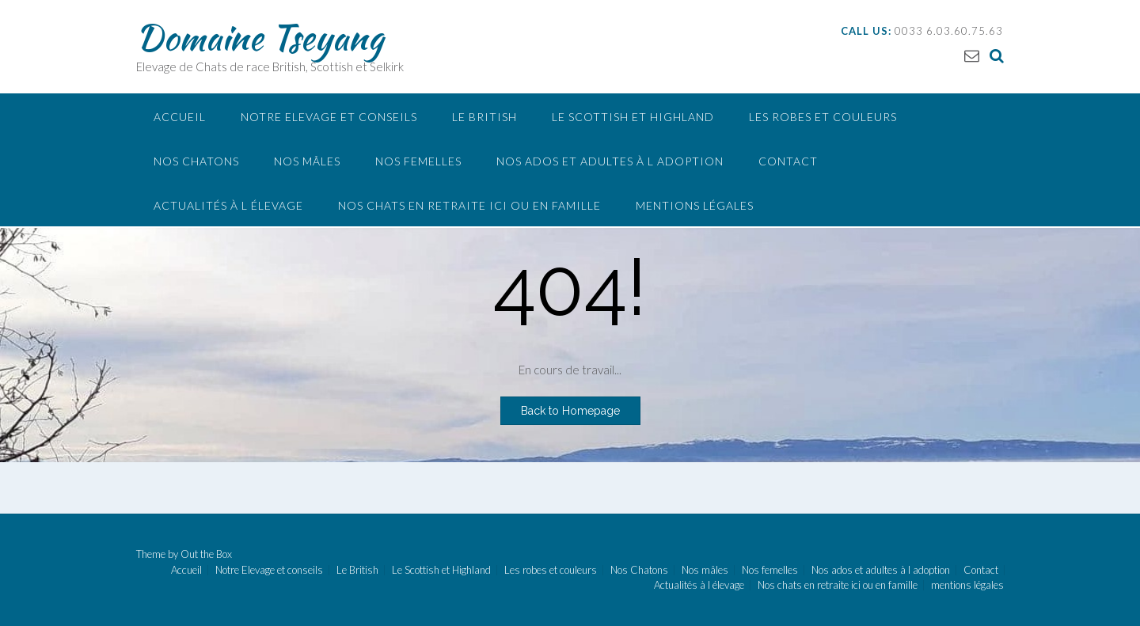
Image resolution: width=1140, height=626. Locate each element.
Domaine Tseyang (259, 37)
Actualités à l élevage (228, 205)
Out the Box (206, 554)
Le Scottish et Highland (633, 116)
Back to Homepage (570, 410)
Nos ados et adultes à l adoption (610, 161)
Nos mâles (307, 161)
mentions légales (695, 205)
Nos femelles (418, 161)
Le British (484, 116)
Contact (788, 161)
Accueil (180, 116)
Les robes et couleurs (823, 116)
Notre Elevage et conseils (329, 116)
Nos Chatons (196, 161)
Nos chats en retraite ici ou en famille (469, 205)
